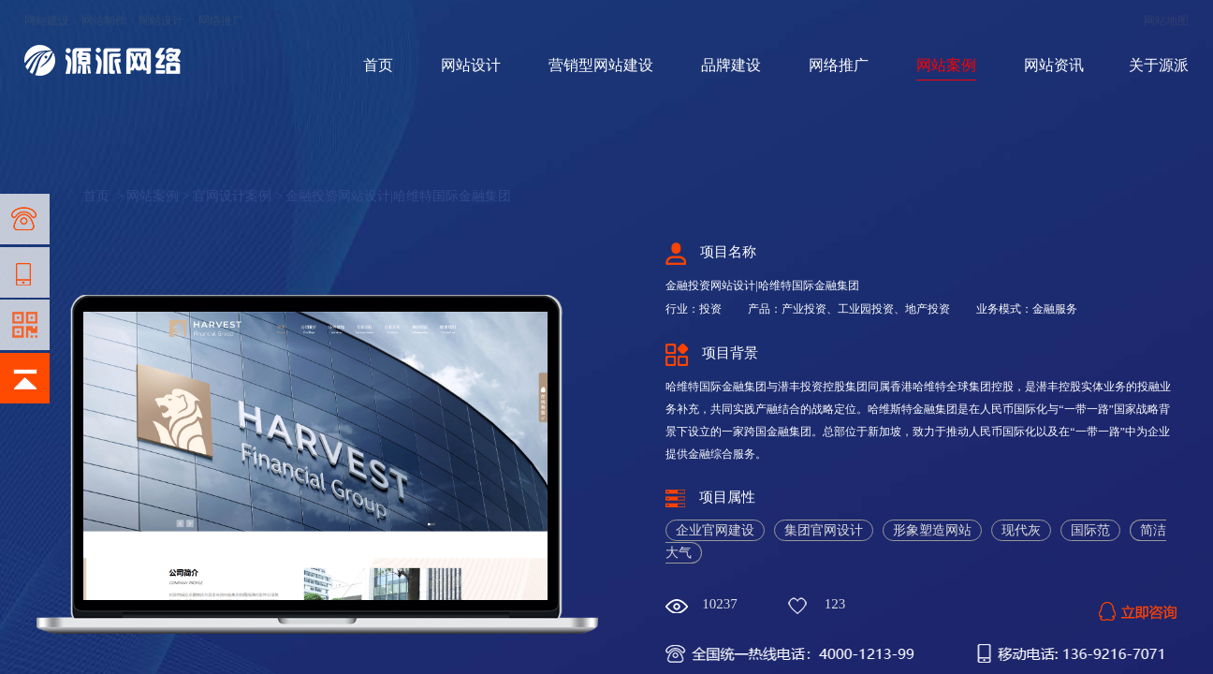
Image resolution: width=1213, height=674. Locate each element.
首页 (378, 65)
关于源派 (1159, 65)
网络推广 (220, 20)
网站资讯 (1054, 65)
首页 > (104, 196)
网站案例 (946, 65)
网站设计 (161, 20)
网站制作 (103, 20)
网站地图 (1166, 20)
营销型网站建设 (600, 65)
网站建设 (46, 20)
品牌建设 (731, 65)
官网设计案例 (232, 196)
